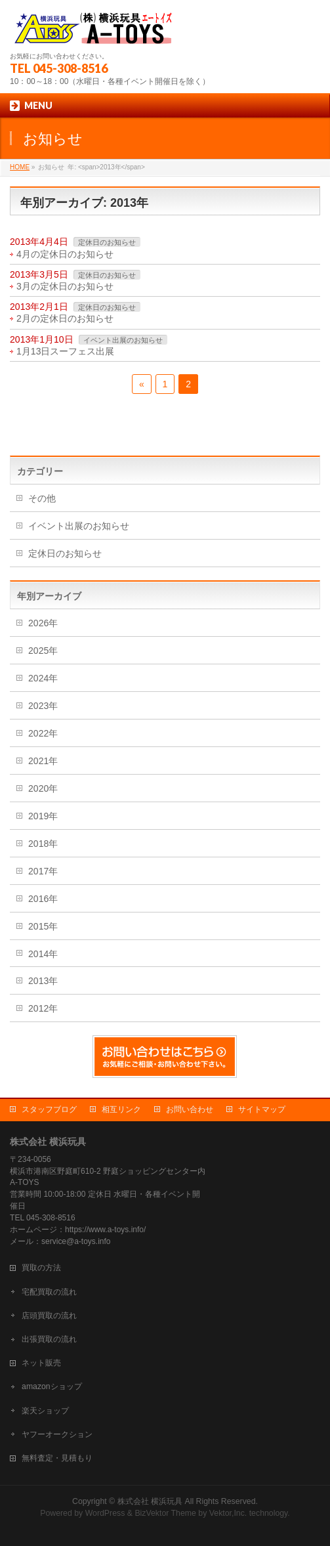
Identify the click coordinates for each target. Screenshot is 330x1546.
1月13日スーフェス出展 (65, 351)
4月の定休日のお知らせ (64, 254)
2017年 (43, 871)
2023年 (43, 705)
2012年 (43, 1008)
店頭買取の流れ (49, 1315)
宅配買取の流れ (49, 1292)
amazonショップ (52, 1386)
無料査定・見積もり (57, 1458)
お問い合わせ (189, 1109)
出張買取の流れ (49, 1339)
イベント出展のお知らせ (123, 340)
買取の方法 (41, 1267)
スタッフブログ (49, 1109)
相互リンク (121, 1109)
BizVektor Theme (165, 1513)
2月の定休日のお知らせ (64, 318)
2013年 (43, 981)
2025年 (43, 650)
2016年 (43, 898)
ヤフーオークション (57, 1434)
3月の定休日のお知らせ (64, 286)
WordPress (105, 1513)
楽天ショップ (45, 1410)
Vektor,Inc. (228, 1513)
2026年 (43, 623)
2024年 (43, 678)
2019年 (43, 816)
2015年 (43, 926)
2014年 (43, 954)
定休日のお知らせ (107, 242)
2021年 (43, 761)
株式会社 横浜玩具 (149, 1501)
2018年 (43, 843)
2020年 (43, 788)
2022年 (43, 733)
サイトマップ (261, 1109)
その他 (42, 498)
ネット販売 (41, 1362)
